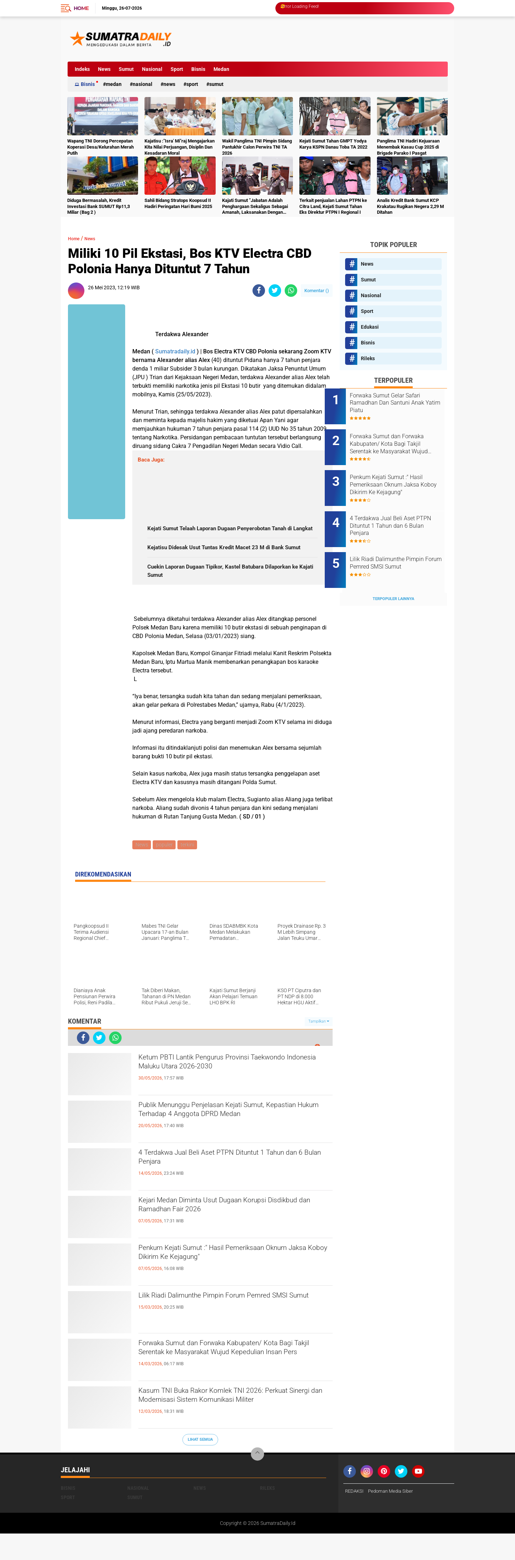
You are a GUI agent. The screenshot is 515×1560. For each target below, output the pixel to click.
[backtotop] (257, 1481)
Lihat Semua (200, 1466)
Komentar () (316, 290)
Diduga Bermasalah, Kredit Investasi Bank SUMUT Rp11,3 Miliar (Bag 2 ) (98, 206)
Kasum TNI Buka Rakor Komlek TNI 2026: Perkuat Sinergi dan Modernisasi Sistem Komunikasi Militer (222, 1430)
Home (81, 8)
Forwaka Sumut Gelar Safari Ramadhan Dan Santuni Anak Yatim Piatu (402, 403)
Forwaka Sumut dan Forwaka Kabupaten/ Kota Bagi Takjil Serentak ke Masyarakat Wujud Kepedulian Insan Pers (233, 1383)
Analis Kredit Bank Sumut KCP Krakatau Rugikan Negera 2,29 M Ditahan (410, 206)
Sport (177, 69)
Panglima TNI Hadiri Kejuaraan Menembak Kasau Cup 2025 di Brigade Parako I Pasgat (408, 147)
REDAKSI (355, 1518)
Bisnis (198, 69)
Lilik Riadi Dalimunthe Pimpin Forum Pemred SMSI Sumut (228, 1329)
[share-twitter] (275, 290)
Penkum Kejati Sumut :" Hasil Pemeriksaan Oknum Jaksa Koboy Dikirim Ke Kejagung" (223, 1281)
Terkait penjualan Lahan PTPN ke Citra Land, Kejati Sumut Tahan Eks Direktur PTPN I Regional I (333, 206)
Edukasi (370, 327)
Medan (221, 69)
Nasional (152, 69)
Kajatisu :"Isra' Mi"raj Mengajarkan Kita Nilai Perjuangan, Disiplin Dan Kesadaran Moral (179, 147)
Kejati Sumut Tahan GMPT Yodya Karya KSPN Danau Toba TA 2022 (333, 144)
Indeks (82, 69)
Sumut (126, 69)
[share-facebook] (258, 290)
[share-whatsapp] (291, 290)
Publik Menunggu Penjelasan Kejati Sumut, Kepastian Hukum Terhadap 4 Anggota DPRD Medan (228, 1145)
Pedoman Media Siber (394, 1518)
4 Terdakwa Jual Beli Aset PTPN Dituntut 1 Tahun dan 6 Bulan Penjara (223, 1186)
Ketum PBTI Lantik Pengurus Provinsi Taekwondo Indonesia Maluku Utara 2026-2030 (233, 1091)
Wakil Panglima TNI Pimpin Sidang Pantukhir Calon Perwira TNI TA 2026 (257, 147)
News (104, 69)
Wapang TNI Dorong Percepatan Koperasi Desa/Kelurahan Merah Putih (100, 147)
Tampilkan (318, 1047)
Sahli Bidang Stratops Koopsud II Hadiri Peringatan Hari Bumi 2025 (178, 203)
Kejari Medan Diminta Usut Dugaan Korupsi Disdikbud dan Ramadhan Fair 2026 (225, 1234)
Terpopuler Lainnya (393, 575)
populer (165, 871)
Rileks (368, 358)
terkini (190, 871)
